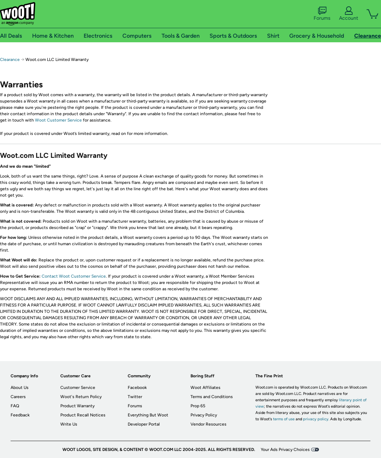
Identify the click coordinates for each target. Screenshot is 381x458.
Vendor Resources (208, 424)
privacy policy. (316, 419)
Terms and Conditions (211, 396)
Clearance (10, 59)
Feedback (20, 415)
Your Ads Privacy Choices (285, 449)
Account (348, 13)
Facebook (137, 387)
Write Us (68, 424)
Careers (18, 396)
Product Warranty (77, 405)
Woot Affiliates (205, 387)
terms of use (284, 419)
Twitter (135, 396)
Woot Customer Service (58, 120)
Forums (322, 13)
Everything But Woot (148, 415)
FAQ (15, 405)
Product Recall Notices (82, 415)
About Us (20, 387)
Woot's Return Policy (81, 396)
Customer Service (77, 387)
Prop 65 (197, 405)
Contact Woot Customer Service (74, 276)
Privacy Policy (203, 415)
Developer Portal (144, 424)
